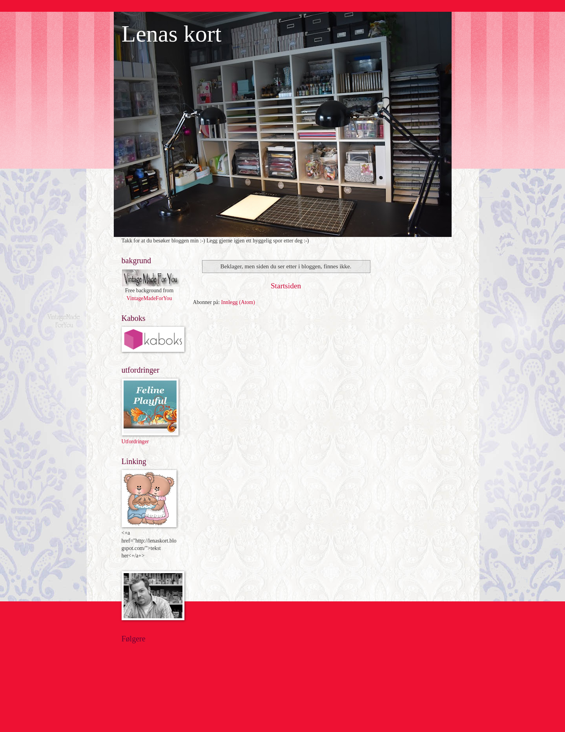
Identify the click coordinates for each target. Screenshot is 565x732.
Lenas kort (172, 34)
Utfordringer (135, 441)
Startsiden (286, 286)
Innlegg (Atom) (238, 302)
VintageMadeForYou (149, 298)
